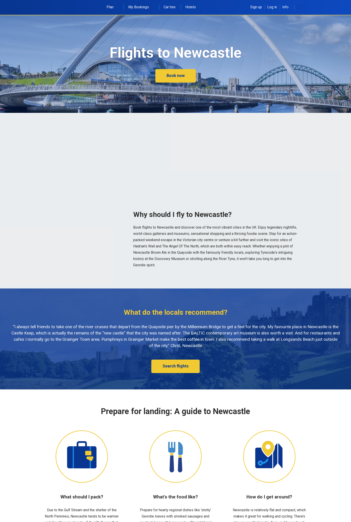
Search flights (175, 366)
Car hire (170, 7)
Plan (112, 7)
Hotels (190, 7)
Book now (176, 75)
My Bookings (141, 7)
